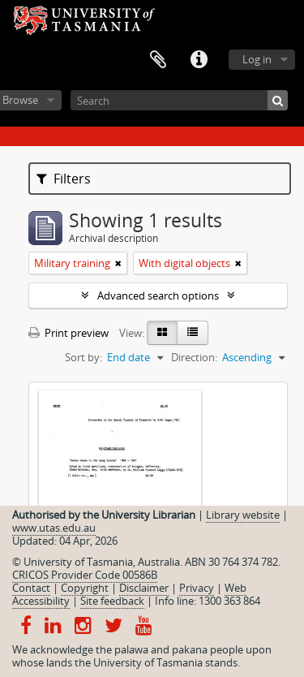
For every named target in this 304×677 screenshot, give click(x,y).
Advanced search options (158, 295)
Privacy (196, 587)
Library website (243, 514)
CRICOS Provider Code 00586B (84, 574)
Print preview (68, 333)
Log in (257, 59)
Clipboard (158, 60)
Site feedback (112, 600)
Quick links (198, 60)
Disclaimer (144, 587)
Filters (63, 179)
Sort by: (83, 357)
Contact (31, 587)
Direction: (194, 357)
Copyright (85, 587)
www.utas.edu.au (54, 527)
